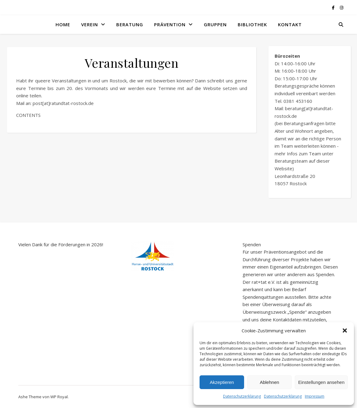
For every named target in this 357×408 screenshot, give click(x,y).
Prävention (170, 24)
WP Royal (59, 396)
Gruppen (215, 24)
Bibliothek (252, 24)
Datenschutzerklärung (242, 396)
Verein (89, 24)
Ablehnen (269, 382)
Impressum (314, 396)
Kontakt (290, 24)
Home (63, 24)
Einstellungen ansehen (321, 382)
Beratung (129, 24)
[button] (345, 330)
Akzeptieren (222, 382)
